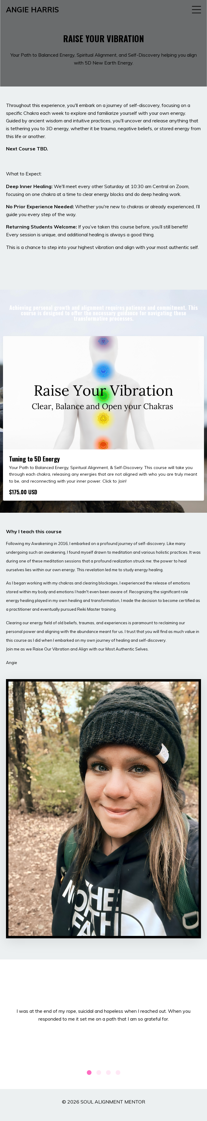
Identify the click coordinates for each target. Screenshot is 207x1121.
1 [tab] (89, 1072)
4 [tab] (118, 1072)
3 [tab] (108, 1072)
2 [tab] (99, 1072)
